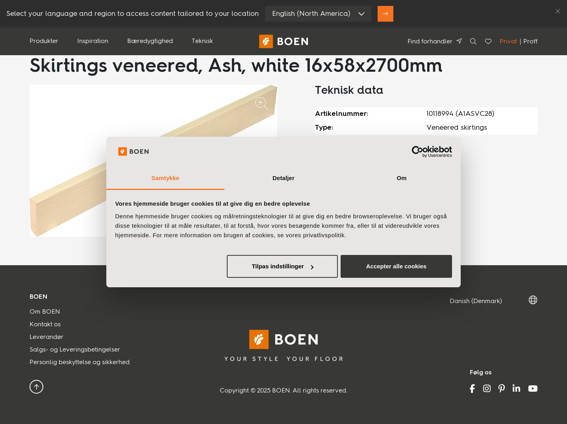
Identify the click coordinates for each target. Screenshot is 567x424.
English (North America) (311, 13)
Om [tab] (401, 178)
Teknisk (202, 41)
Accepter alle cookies (396, 266)
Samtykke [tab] (166, 178)
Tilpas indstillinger (282, 266)
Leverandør (46, 337)
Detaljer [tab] (283, 178)
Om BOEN (45, 312)
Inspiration (92, 41)
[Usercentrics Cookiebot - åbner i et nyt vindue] (417, 152)
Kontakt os (45, 325)
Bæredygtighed (150, 41)
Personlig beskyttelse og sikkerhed (80, 362)
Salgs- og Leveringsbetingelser (75, 350)
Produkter (44, 41)
